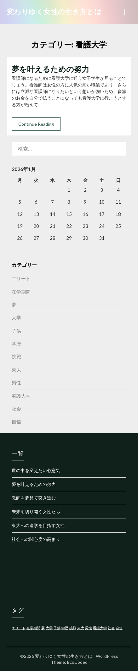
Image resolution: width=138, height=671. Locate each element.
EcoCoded (77, 662)
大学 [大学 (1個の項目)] (49, 628)
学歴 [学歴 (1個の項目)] (64, 628)
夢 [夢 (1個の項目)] (43, 628)
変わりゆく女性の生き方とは (54, 11)
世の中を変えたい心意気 (36, 470)
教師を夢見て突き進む (34, 497)
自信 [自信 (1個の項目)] (119, 628)
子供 (16, 330)
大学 (16, 317)
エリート (21, 278)
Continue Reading (36, 124)
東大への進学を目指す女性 (38, 525)
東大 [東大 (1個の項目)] (80, 628)
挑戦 (16, 356)
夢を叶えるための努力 (50, 69)
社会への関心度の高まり (36, 539)
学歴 (16, 343)
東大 (16, 369)
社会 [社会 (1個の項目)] (111, 628)
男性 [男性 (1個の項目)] (88, 628)
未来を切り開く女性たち (36, 511)
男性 (16, 382)
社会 (16, 408)
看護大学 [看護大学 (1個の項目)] (100, 628)
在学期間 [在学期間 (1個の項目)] (33, 628)
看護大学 (21, 396)
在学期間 (21, 291)
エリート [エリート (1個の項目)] (19, 628)
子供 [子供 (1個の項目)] (57, 628)
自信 (16, 421)
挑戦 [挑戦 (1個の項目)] (72, 628)
